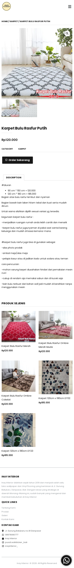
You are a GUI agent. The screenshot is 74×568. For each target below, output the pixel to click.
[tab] (13, 177)
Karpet (14, 21)
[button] (69, 7)
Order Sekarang (19, 160)
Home (5, 21)
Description (13, 177)
